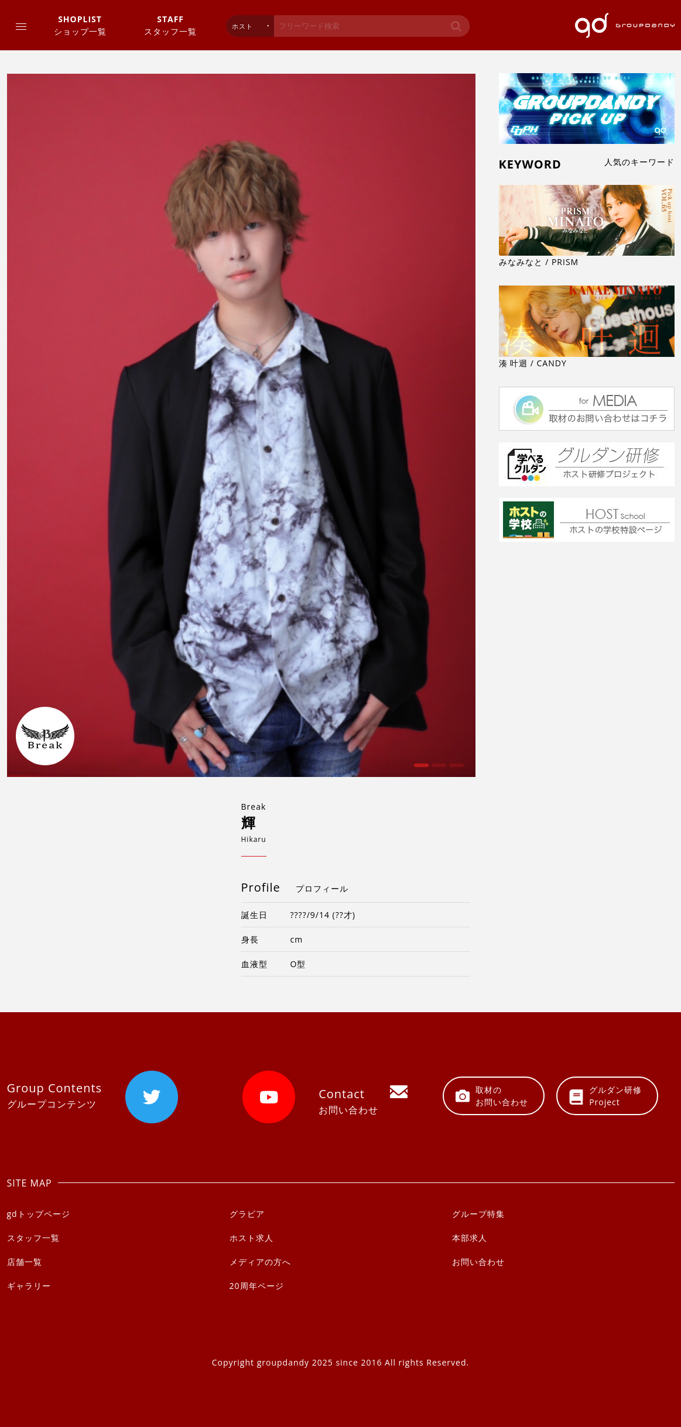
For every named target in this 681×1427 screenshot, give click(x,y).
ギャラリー (29, 1285)
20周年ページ (257, 1285)
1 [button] (420, 769)
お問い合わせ (478, 1261)
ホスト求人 (251, 1237)
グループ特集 (478, 1213)
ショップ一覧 (80, 25)
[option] (241, 425)
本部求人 (469, 1237)
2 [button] (437, 769)
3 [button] (455, 769)
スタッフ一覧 (170, 25)
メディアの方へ (260, 1261)
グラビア (247, 1213)
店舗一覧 (24, 1261)
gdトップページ (38, 1213)
